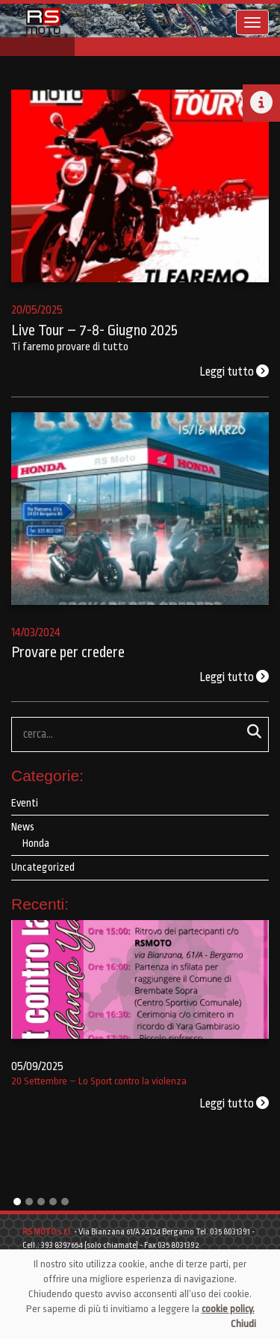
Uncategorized (43, 867)
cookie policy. (228, 1308)
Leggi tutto (234, 371)
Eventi (24, 803)
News (22, 827)
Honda (35, 843)
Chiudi (243, 1323)
